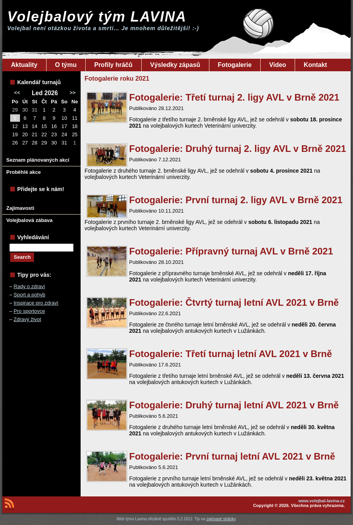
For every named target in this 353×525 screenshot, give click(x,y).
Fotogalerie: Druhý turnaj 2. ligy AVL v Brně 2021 (237, 148)
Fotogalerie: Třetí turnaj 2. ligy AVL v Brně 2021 (234, 97)
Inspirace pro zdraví (36, 303)
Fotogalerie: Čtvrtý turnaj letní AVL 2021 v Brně (234, 302)
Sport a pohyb (29, 295)
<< (17, 93)
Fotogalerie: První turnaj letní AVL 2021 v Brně (232, 456)
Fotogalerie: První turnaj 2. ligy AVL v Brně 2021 (235, 200)
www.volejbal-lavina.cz (321, 500)
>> (73, 93)
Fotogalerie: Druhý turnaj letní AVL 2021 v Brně (234, 405)
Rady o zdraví (29, 286)
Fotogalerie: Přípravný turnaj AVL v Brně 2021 (231, 251)
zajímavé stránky (220, 519)
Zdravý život (27, 319)
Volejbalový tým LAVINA (97, 17)
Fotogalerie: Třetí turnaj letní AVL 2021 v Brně (230, 353)
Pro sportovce (29, 311)
